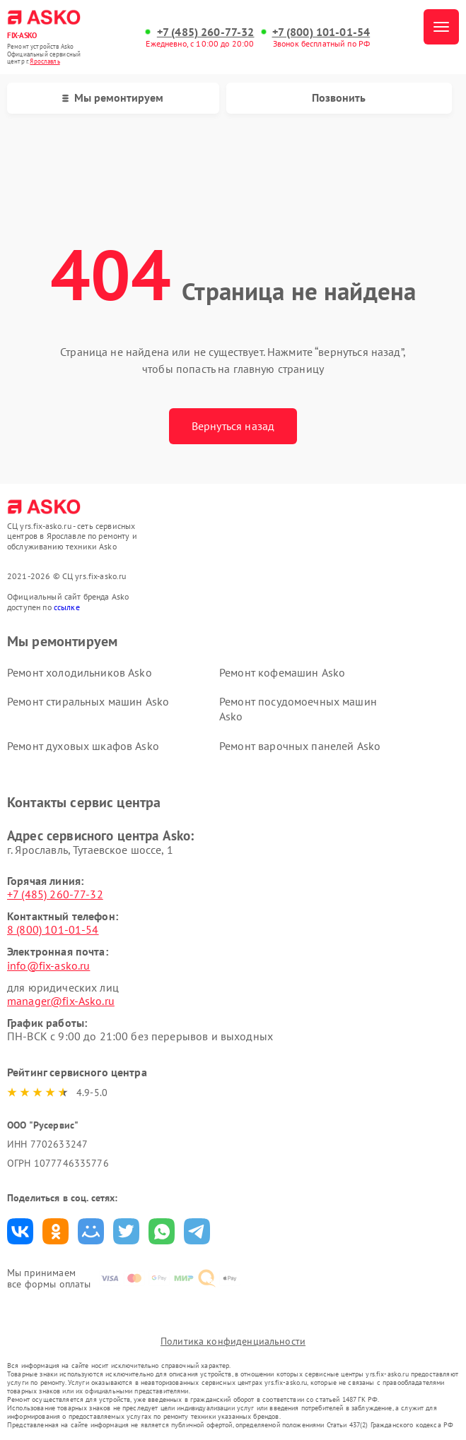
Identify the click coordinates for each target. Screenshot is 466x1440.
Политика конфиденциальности (233, 1341)
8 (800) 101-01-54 (53, 929)
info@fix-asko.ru (48, 965)
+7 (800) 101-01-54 (321, 32)
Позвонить (339, 97)
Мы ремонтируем (112, 97)
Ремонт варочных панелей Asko (299, 746)
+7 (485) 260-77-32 (206, 32)
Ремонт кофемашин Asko (282, 672)
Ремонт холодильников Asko (79, 672)
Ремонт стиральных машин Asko (88, 701)
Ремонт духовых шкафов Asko (83, 746)
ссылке (67, 607)
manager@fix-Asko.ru (61, 1001)
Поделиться (20, 1231)
